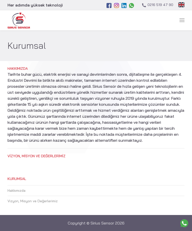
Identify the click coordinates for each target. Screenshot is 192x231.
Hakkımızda (18, 68)
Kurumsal (17, 178)
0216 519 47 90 (157, 5)
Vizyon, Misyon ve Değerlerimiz (37, 156)
